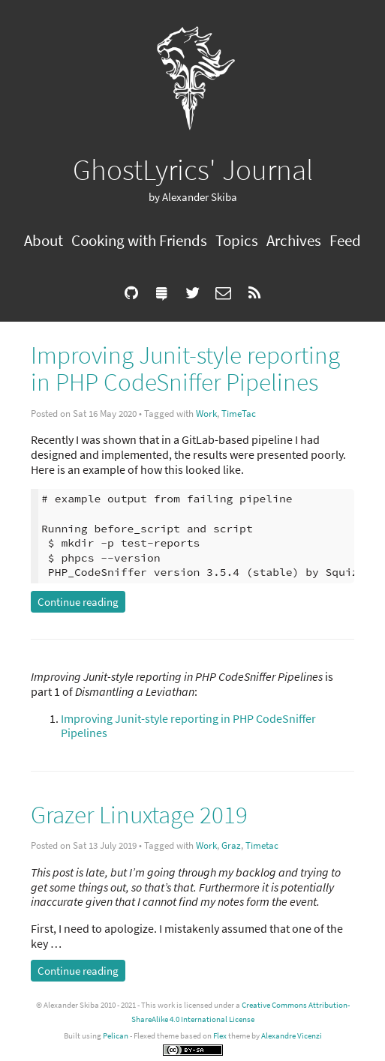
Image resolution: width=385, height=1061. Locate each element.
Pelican (115, 1035)
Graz (231, 845)
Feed (345, 240)
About (43, 240)
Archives (293, 240)
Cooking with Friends (139, 240)
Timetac (261, 845)
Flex (220, 1035)
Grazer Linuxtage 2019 (139, 814)
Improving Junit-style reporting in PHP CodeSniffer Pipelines (185, 368)
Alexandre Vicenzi (291, 1035)
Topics (236, 240)
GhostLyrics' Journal (193, 169)
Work (206, 413)
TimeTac (238, 413)
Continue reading (78, 602)
